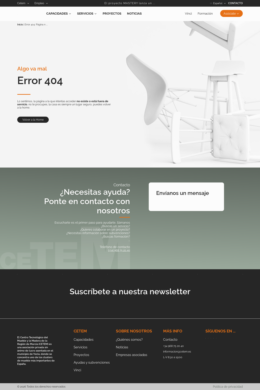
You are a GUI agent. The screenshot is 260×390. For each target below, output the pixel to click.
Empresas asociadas (131, 355)
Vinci (188, 13)
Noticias (134, 13)
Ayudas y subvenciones (92, 362)
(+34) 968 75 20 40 (119, 250)
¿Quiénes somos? (129, 340)
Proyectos (112, 13)
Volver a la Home (33, 119)
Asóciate (231, 13)
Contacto (235, 3)
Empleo (43, 3)
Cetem (25, 3)
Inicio (20, 24)
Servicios (87, 13)
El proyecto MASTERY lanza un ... (129, 3)
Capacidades (58, 13)
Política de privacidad (228, 386)
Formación (205, 13)
